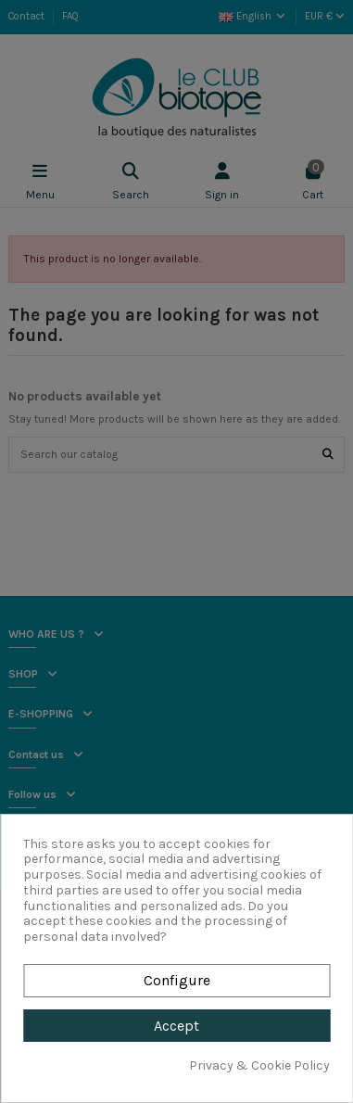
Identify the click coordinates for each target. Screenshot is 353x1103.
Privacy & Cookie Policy (259, 1066)
